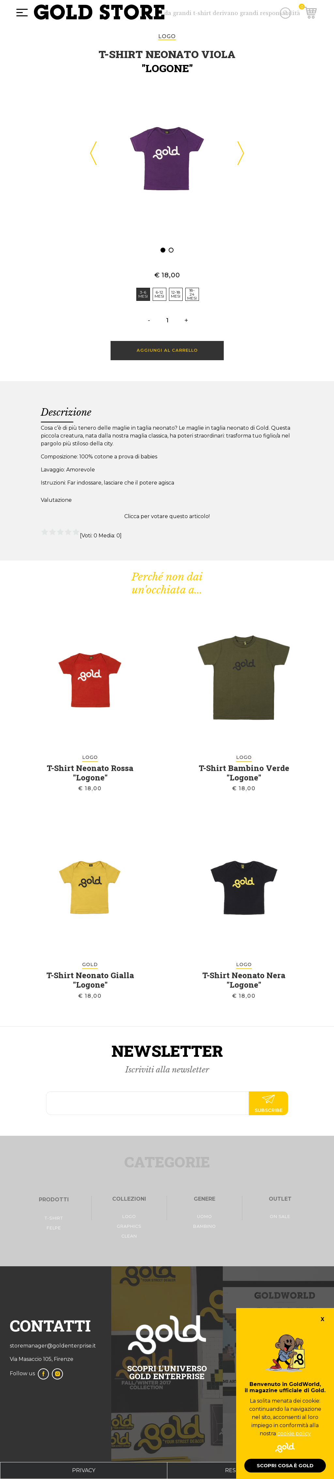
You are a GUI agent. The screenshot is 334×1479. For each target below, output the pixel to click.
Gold (90, 964)
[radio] (143, 294)
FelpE (54, 1227)
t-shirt (54, 1218)
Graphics (129, 1226)
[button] (162, 250)
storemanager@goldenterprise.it (53, 1346)
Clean (129, 1236)
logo (167, 36)
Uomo (204, 1216)
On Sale (280, 1216)
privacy (83, 1470)
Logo (129, 1216)
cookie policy (294, 1433)
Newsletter (167, 1050)
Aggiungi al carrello (167, 350)
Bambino (204, 1226)
